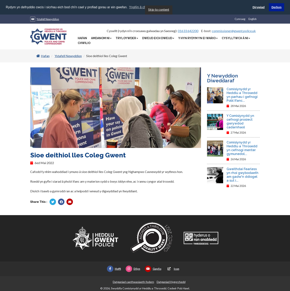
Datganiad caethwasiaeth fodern (133, 281)
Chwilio (84, 42)
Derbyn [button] (276, 7)
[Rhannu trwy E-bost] (69, 201)
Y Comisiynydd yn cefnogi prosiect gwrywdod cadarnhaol (240, 121)
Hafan (82, 38)
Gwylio (153, 268)
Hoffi (114, 268)
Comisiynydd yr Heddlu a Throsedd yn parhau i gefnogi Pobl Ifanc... (242, 94)
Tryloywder (127, 38)
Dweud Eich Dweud (158, 38)
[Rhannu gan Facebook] (61, 201)
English (253, 18)
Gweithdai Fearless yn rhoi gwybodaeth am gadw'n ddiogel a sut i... (242, 174)
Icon (172, 268)
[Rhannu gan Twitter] (53, 201)
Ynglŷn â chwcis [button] (140, 7)
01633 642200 (188, 30)
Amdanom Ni (101, 38)
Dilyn (133, 268)
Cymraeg (240, 18)
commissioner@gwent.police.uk (234, 30)
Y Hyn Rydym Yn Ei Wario (198, 38)
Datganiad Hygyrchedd (171, 281)
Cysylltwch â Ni (236, 38)
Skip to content (158, 9)
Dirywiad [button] (259, 7)
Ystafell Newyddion (47, 19)
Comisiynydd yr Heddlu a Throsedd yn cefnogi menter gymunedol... (242, 148)
